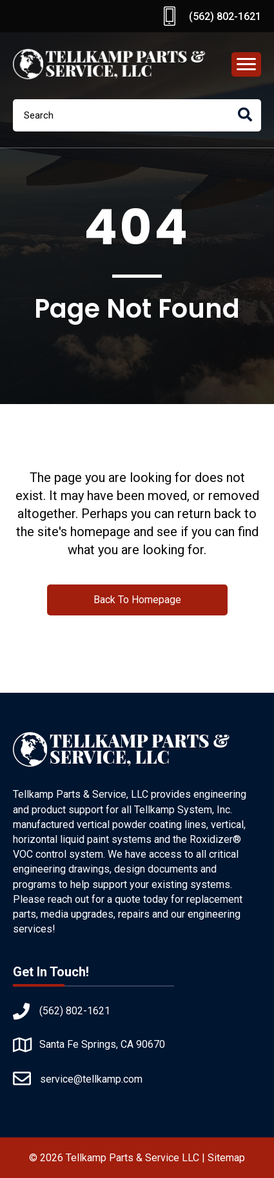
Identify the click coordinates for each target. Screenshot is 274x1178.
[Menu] (246, 64)
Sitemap (226, 1158)
